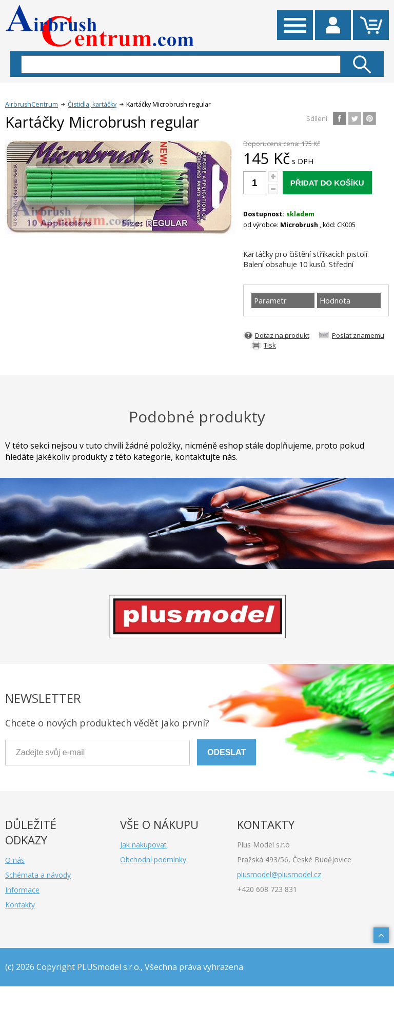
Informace (22, 890)
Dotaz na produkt (282, 335)
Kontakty (20, 904)
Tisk (270, 345)
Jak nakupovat (143, 844)
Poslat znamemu (358, 335)
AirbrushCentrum (31, 104)
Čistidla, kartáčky (92, 104)
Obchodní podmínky (153, 859)
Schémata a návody (38, 875)
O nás (15, 860)
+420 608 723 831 (267, 889)
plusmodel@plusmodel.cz (279, 874)
